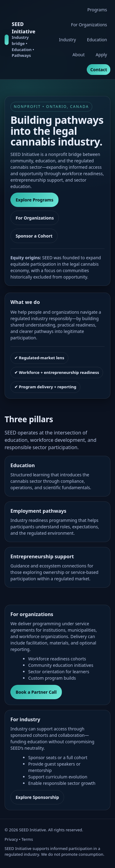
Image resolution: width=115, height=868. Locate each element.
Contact (98, 69)
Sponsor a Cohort (34, 236)
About (78, 54)
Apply (101, 54)
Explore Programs (34, 200)
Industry (67, 39)
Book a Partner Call (36, 692)
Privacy (11, 839)
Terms (27, 839)
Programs (97, 10)
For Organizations (89, 25)
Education (97, 39)
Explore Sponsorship (37, 797)
